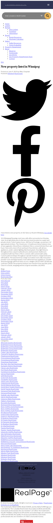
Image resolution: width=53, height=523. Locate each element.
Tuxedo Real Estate (7, 428)
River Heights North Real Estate (12, 407)
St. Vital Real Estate (8, 426)
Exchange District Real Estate (11, 366)
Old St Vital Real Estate (9, 397)
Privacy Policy (38, 503)
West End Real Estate (8, 443)
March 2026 (5, 286)
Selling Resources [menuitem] (15, 43)
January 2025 (5, 313)
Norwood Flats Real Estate (10, 391)
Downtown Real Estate (9, 362)
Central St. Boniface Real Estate (12, 354)
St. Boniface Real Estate (9, 424)
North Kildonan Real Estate (10, 385)
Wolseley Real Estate (8, 459)
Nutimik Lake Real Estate (10, 395)
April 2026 (4, 284)
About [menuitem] (7, 49)
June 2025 (4, 304)
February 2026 (6, 288)
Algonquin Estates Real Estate (11, 343)
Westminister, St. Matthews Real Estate (15, 447)
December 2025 (7, 292)
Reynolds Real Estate (8, 403)
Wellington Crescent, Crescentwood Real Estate (18, 441)
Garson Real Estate (7, 374)
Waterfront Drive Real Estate (11, 436)
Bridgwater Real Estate (9, 350)
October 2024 (6, 319)
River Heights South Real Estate (12, 410)
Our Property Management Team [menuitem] (20, 57)
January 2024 (5, 337)
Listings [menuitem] (7, 26)
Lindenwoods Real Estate (10, 383)
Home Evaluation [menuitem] (15, 45)
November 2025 (7, 294)
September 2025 (7, 298)
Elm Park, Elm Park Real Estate (11, 364)
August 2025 (5, 300)
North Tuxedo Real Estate (10, 389)
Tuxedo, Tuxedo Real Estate (10, 430)
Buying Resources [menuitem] (15, 37)
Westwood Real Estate (9, 449)
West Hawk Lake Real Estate (11, 445)
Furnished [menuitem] (12, 31)
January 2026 (5, 290)
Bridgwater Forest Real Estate (11, 348)
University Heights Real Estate (11, 432)
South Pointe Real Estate (9, 414)
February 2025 (6, 312)
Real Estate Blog (6, 277)
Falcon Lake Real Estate (9, 368)
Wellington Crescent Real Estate (12, 440)
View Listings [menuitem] (13, 29)
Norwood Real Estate (8, 393)
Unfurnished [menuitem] (13, 33)
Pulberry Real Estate (8, 401)
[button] (19, 469)
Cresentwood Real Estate (10, 360)
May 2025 (4, 306)
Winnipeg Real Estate (15, 73)
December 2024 (7, 315)
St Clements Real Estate (9, 422)
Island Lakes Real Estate (9, 381)
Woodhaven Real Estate (9, 461)
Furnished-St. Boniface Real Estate (13, 372)
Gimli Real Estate (7, 376)
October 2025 (6, 296)
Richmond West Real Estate (10, 405)
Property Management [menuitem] (13, 47)
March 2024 (5, 333)
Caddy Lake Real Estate (9, 352)
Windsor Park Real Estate (10, 453)
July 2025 (4, 302)
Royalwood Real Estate (9, 412)
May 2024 (4, 329)
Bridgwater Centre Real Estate (12, 346)
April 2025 (4, 308)
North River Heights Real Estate (12, 387)
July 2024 (4, 325)
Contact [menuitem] (12, 59)
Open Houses (6, 275)
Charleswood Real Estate (10, 356)
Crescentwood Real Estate (10, 358)
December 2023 (7, 339)
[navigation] (26, 41)
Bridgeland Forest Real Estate (11, 345)
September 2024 (7, 321)
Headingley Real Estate (9, 379)
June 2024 (4, 327)
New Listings (5, 273)
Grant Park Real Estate (9, 377)
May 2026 (4, 282)
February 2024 (6, 335)
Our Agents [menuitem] (13, 55)
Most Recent (5, 281)
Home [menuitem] (7, 24)
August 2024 (5, 323)
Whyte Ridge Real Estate (9, 451)
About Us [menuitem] (12, 51)
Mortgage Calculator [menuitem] (16, 39)
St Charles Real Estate (8, 420)
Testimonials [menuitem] (13, 53)
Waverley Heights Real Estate (11, 438)
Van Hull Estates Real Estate (11, 434)
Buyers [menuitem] (7, 35)
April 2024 (4, 331)
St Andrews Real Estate (9, 418)
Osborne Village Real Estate (10, 399)
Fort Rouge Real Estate (9, 370)
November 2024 (7, 317)
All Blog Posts (5, 271)
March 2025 (5, 310)
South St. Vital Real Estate (10, 416)
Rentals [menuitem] (7, 27)
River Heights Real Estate (10, 408)
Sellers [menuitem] (7, 41)
